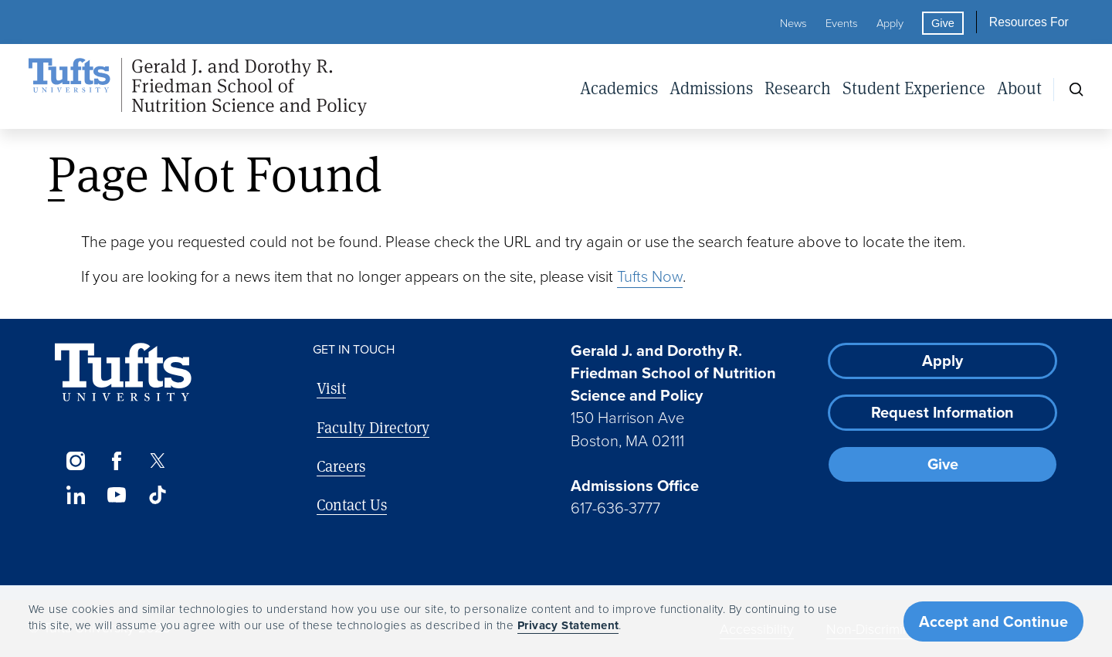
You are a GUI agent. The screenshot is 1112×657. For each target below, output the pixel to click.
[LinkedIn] (75, 495)
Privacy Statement (568, 625)
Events (842, 23)
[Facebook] (116, 461)
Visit (331, 388)
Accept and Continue (993, 621)
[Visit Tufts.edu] (123, 372)
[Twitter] (157, 461)
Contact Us (352, 504)
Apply (890, 23)
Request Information (942, 412)
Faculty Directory (373, 427)
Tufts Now (650, 276)
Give (942, 23)
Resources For (1029, 22)
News (793, 23)
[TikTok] (157, 495)
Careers (341, 465)
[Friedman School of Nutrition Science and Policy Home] (198, 87)
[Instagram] (75, 461)
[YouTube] (116, 495)
